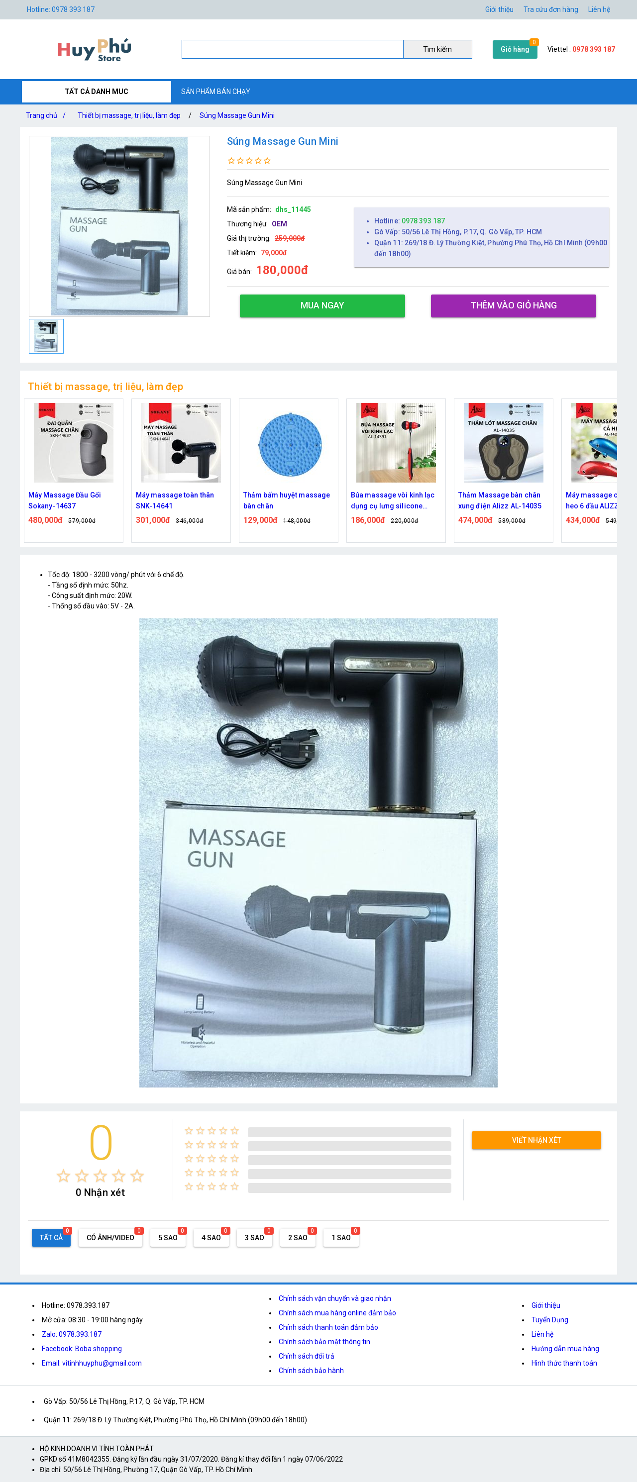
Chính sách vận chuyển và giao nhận (335, 1298)
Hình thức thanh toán (564, 1363)
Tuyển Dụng (549, 1320)
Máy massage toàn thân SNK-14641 (175, 500)
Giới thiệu (499, 9)
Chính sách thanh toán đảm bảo (328, 1327)
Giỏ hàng (515, 49)
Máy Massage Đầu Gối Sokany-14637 (64, 500)
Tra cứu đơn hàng (551, 9)
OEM (279, 224)
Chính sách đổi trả (306, 1356)
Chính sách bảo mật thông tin (324, 1342)
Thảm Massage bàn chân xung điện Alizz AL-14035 (499, 500)
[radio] (63, 1176)
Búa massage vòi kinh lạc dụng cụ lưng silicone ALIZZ (392, 501)
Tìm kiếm (437, 49)
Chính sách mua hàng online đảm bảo (337, 1313)
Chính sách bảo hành (311, 1371)
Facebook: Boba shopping (82, 1349)
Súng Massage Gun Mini (237, 115)
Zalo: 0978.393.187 (72, 1334)
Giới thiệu (545, 1305)
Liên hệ (599, 9)
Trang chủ (48, 115)
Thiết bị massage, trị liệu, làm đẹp (129, 115)
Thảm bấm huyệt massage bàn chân (286, 500)
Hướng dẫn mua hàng (565, 1349)
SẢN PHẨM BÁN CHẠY (215, 92)
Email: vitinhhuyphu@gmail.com (92, 1363)
